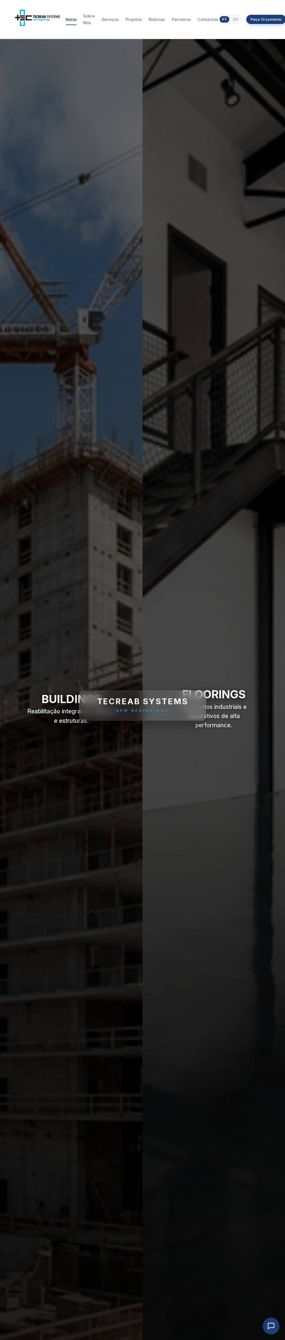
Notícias (157, 19)
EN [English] (235, 19)
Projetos (134, 19)
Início (71, 19)
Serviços (110, 19)
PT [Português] (224, 19)
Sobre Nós (89, 19)
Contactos (208, 19)
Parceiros (181, 19)
